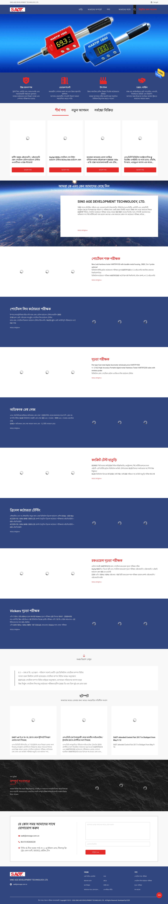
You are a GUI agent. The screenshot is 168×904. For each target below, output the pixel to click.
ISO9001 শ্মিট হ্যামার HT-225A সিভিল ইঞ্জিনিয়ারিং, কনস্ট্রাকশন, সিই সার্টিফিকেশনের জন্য (120, 466)
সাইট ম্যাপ (106, 885)
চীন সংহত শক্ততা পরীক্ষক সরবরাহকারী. (49, 900)
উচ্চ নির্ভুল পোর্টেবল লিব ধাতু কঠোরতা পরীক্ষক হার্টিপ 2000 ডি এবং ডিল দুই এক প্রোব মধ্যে (52, 684)
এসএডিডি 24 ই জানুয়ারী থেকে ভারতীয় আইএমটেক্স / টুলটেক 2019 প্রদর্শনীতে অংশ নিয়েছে (83, 738)
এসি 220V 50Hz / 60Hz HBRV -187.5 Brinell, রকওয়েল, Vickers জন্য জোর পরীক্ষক (38, 625)
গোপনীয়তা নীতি (107, 889)
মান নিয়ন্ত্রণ (87, 885)
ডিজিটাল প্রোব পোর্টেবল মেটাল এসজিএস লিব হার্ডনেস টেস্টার (112, 373)
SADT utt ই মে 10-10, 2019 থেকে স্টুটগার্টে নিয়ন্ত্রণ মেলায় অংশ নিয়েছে (31, 738)
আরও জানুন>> (83, 230)
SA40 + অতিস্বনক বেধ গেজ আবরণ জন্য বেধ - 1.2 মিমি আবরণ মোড (32, 424)
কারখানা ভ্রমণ (88, 881)
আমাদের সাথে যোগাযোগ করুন (92, 889)
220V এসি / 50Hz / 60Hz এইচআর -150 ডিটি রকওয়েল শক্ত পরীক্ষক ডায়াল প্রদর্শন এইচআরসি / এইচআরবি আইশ (123, 576)
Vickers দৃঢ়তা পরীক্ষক (24, 611)
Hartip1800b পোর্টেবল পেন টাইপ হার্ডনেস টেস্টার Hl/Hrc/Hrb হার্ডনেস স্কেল (65, 158)
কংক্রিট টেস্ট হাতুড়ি (104, 460)
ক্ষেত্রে (105, 881)
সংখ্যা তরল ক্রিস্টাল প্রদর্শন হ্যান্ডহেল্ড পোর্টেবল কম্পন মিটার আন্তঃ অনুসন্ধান (47, 676)
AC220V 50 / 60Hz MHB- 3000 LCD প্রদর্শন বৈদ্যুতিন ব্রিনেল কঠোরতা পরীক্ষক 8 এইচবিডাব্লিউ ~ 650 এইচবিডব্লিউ (42, 520)
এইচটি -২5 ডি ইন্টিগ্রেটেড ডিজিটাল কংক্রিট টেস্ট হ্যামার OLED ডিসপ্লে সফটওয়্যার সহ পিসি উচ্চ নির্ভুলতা (123, 469)
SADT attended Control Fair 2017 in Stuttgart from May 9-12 (134, 738)
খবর (104, 876)
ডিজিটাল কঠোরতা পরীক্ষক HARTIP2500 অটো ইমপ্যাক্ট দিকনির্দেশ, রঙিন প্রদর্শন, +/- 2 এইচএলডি (123, 275)
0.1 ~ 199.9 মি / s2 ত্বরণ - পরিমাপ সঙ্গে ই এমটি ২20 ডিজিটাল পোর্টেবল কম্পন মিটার (50, 672)
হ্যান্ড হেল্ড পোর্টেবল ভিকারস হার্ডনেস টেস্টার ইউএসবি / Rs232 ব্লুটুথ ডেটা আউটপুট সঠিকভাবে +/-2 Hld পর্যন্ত (42, 321)
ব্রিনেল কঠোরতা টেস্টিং (25, 510)
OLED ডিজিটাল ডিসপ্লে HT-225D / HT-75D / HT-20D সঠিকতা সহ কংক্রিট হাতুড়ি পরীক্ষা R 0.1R (123, 474)
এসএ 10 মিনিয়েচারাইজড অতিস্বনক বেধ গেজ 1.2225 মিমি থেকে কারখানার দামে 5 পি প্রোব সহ (41, 415)
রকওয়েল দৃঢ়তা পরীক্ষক (107, 561)
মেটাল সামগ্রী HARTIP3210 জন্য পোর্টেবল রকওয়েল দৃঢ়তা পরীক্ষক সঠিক (116, 566)
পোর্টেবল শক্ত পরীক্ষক (106, 259)
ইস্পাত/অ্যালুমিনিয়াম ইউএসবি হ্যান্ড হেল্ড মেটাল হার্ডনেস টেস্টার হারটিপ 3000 (35, 315)
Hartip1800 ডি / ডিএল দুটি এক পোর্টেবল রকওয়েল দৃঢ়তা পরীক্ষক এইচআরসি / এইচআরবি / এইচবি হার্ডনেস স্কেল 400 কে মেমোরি (125, 570)
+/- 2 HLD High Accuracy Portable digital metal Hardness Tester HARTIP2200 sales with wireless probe (123, 369)
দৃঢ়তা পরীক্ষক (100, 359)
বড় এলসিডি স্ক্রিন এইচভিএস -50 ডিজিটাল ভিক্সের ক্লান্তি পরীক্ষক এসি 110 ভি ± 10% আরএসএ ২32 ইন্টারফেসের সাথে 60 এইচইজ (42, 620)
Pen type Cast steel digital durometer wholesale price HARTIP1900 (116, 365)
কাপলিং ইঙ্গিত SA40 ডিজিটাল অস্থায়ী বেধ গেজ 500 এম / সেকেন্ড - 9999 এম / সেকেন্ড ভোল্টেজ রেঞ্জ (42, 419)
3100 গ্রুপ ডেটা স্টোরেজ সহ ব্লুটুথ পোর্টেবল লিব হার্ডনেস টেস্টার (31, 317)
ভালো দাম (28, 170)
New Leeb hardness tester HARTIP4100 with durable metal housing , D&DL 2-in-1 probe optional (123, 265)
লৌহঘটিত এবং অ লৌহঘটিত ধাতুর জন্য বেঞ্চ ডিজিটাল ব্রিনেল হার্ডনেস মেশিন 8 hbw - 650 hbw (42, 516)
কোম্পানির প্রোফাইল (89, 876)
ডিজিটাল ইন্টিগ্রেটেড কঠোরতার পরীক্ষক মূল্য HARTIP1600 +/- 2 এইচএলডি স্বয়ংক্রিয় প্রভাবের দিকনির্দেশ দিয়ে (123, 271)
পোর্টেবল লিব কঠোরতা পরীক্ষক (30, 309)
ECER (128, 900)
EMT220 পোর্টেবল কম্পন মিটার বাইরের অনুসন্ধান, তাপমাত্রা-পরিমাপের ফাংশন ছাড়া (50, 680)
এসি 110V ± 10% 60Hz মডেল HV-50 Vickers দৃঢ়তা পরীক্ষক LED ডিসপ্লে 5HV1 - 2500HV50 (41, 616)
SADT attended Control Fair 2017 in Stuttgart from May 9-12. (134, 746)
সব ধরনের (137, 889)
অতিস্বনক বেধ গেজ (22, 410)
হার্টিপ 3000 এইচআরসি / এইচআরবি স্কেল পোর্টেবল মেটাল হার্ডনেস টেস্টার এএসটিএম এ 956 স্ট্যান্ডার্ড (26, 159)
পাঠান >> (95, 852)
